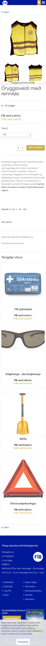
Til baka (5, 12)
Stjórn (6, 595)
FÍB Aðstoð (30, 586)
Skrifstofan (8, 582)
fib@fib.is (6, 564)
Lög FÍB (7, 591)
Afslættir (29, 595)
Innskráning (12, 618)
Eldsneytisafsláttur (33, 591)
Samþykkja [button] (23, 642)
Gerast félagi (30, 582)
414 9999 (8, 560)
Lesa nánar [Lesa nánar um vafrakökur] (27, 634)
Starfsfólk (8, 586)
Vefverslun (29, 599)
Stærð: (4, 128)
